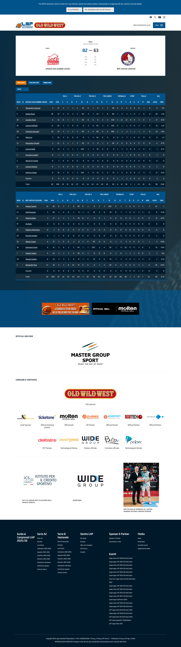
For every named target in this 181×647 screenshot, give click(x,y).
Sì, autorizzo (73, 10)
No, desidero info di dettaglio (98, 10)
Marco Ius (29, 137)
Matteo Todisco (31, 253)
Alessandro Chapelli (32, 143)
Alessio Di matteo (32, 161)
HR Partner (90, 425)
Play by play (34, 83)
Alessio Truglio (31, 241)
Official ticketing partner (47, 426)
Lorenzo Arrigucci (31, 167)
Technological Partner (68, 448)
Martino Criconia (31, 172)
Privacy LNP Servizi (103, 638)
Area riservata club (141, 25)
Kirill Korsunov (31, 212)
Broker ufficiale (90, 448)
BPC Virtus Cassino (126, 69)
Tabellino (47, 83)
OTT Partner (47, 448)
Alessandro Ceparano (33, 108)
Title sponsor (90, 404)
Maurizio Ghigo (31, 218)
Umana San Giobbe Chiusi (58, 69)
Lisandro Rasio (31, 120)
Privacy (93, 638)
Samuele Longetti (32, 155)
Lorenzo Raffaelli (32, 126)
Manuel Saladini (31, 259)
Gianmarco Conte (31, 247)
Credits (133, 638)
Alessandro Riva (31, 265)
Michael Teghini (31, 206)
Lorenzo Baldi (30, 149)
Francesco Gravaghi (32, 131)
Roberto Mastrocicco (33, 230)
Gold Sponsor (25, 425)
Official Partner (112, 425)
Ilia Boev (29, 224)
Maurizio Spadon (31, 236)
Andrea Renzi (30, 114)
